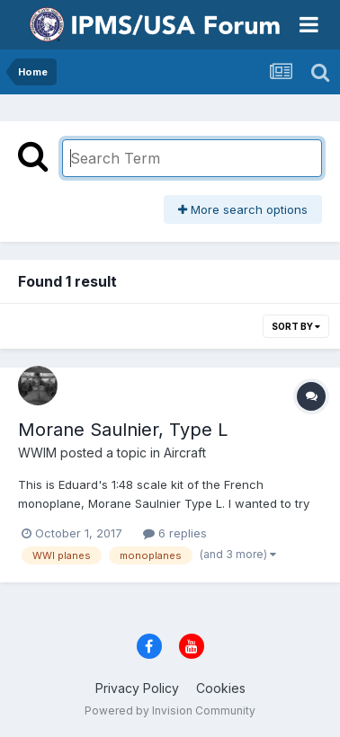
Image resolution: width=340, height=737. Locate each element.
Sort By (296, 326)
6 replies (175, 533)
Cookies (221, 688)
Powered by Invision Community (170, 710)
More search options (243, 209)
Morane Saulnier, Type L (123, 429)
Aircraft (185, 452)
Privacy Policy (137, 688)
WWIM (37, 452)
